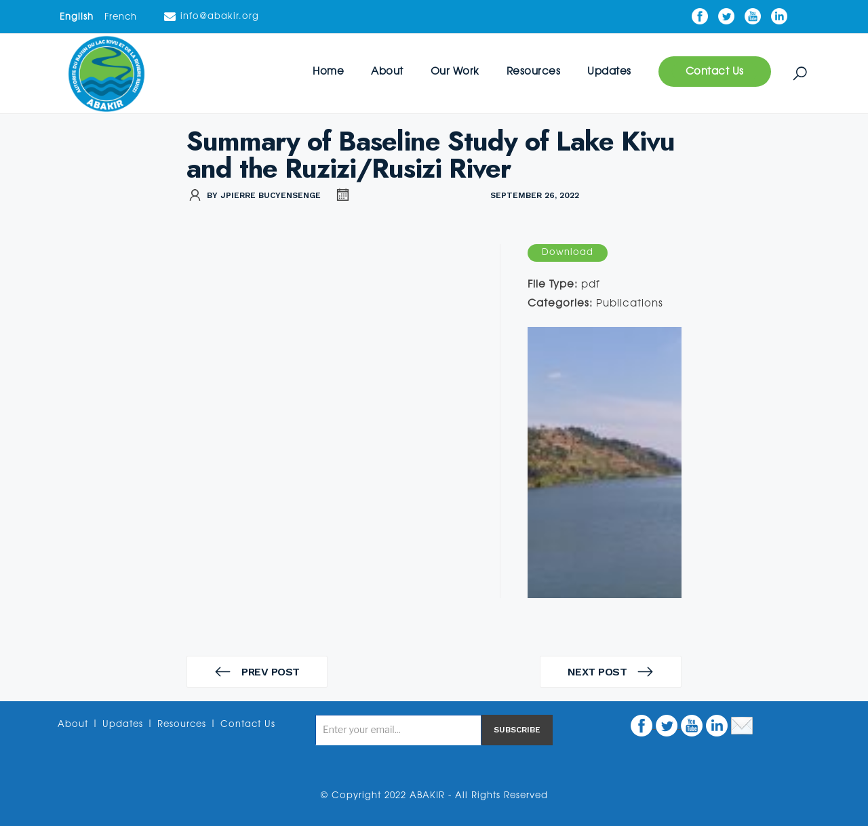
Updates (609, 71)
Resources (534, 71)
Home (328, 71)
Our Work (455, 71)
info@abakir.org (211, 16)
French (120, 17)
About (387, 71)
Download (567, 252)
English (77, 17)
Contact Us (715, 71)
